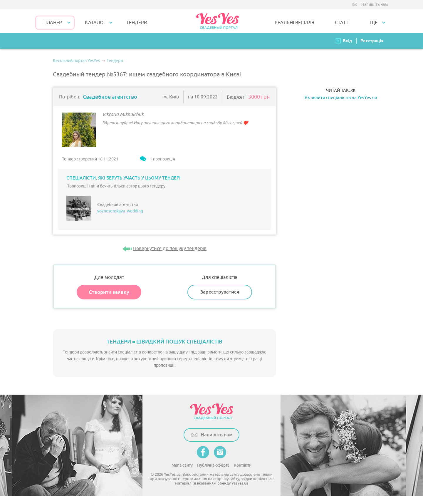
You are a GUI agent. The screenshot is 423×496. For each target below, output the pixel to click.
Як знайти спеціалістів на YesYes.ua (341, 97)
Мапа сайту (182, 465)
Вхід (347, 40)
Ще (373, 23)
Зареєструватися (219, 292)
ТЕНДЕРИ (136, 23)
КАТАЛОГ (95, 23)
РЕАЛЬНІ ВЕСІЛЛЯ (294, 23)
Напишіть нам (374, 4)
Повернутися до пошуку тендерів (170, 249)
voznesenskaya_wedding (120, 211)
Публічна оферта (213, 465)
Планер (52, 23)
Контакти (242, 465)
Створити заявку (109, 292)
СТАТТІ (342, 23)
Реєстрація (371, 40)
